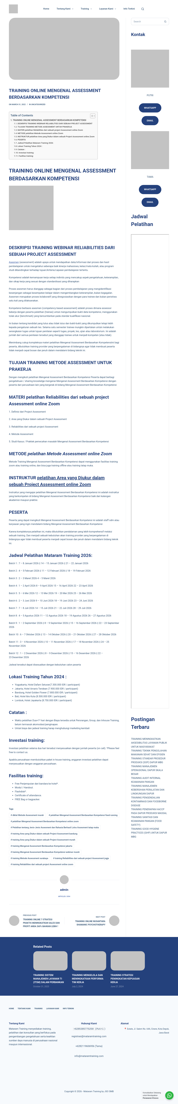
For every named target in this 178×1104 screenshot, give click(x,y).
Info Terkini (129, 8)
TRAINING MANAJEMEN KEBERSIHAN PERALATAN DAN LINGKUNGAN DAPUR (147, 790)
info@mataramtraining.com (89, 1056)
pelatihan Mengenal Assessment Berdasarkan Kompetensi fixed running (83, 815)
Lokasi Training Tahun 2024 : (30, 146)
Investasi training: (26, 153)
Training (87, 9)
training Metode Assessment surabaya (29, 858)
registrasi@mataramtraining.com (89, 1036)
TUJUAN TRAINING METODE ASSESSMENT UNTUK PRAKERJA (45, 127)
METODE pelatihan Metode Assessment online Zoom (40, 133)
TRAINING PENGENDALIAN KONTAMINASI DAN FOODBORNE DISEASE (148, 801)
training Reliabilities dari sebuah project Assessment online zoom (42, 864)
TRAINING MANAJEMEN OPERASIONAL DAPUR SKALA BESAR (147, 770)
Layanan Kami (108, 9)
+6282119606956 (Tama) (89, 1046)
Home (46, 8)
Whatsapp (150, 108)
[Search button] (165, 21)
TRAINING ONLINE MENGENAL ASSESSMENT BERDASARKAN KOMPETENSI (49, 120)
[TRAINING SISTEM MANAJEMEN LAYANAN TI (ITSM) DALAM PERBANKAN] (50, 960)
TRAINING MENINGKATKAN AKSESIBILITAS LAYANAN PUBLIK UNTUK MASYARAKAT (149, 743)
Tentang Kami (66, 9)
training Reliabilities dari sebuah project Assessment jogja (81, 858)
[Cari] (142, 9)
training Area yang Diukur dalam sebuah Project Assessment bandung (44, 834)
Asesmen (14, 262)
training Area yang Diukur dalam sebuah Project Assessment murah (43, 840)
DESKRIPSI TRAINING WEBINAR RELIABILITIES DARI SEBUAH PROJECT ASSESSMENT (55, 123)
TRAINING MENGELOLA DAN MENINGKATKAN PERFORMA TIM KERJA (87, 979)
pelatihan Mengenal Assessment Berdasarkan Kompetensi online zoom (45, 821)
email (150, 120)
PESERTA (22, 140)
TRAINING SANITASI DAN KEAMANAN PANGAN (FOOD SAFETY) (146, 821)
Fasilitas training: (26, 156)
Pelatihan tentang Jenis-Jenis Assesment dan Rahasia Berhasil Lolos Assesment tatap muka (55, 827)
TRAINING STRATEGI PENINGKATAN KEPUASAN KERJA (125, 979)
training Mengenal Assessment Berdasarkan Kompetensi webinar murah (45, 852)
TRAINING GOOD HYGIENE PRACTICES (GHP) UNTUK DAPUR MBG (149, 832)
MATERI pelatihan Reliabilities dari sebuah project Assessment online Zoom (50, 130)
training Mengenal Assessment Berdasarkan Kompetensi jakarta (41, 846)
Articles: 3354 (64, 896)
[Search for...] (146, 21)
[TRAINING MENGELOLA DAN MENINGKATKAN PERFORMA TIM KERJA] (89, 960)
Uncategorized (38, 104)
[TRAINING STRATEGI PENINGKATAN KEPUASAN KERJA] (128, 960)
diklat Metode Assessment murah (27, 815)
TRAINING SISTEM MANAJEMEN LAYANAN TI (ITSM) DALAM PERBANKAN (48, 979)
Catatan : (21, 149)
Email (150, 202)
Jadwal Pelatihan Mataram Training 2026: (35, 143)
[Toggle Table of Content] (91, 115)
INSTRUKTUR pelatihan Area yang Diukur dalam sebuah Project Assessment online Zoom (56, 136)
